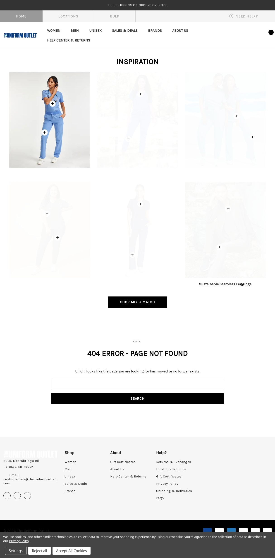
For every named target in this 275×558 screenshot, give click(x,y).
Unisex (70, 476)
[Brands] (155, 30)
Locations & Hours (171, 469)
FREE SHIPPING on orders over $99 (137, 5)
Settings (16, 550)
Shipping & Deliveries (174, 491)
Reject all (39, 550)
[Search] (234, 35)
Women (70, 462)
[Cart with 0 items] (267, 34)
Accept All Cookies (71, 550)
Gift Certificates (123, 462)
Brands (70, 491)
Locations (68, 16)
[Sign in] (245, 34)
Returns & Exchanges (173, 462)
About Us (117, 469)
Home (21, 16)
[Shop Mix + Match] (137, 302)
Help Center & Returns (128, 476)
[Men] (75, 30)
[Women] (54, 30)
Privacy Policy (167, 484)
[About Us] (180, 30)
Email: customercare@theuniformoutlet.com (30, 479)
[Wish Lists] (257, 35)
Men (68, 469)
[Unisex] (95, 30)
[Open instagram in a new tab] (27, 495)
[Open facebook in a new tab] (7, 495)
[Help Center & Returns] (68, 40)
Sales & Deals (76, 484)
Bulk (114, 16)
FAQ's (160, 498)
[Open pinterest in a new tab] (17, 495)
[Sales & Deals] (125, 30)
